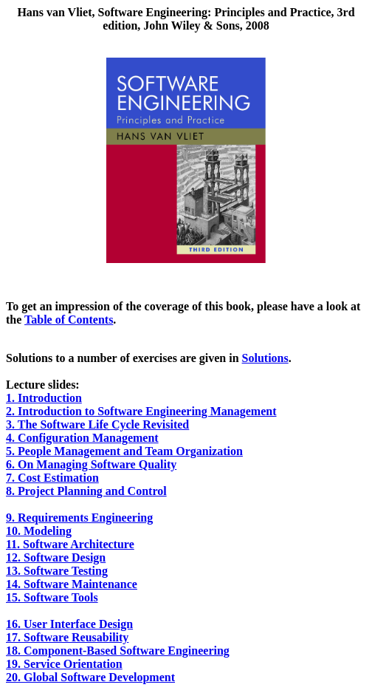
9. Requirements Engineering (79, 517)
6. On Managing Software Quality (91, 464)
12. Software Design (56, 557)
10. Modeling (39, 531)
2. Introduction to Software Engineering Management (141, 411)
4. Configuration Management (82, 437)
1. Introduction (44, 398)
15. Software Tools (52, 597)
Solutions (265, 358)
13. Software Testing (57, 570)
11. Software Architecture (70, 544)
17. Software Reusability (67, 637)
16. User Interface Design (69, 624)
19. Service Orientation (64, 664)
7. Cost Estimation (52, 477)
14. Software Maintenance (71, 584)
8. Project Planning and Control (86, 491)
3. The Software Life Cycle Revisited (97, 424)
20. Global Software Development (90, 677)
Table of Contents (68, 319)
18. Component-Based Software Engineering (118, 650)
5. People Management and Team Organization (124, 451)
